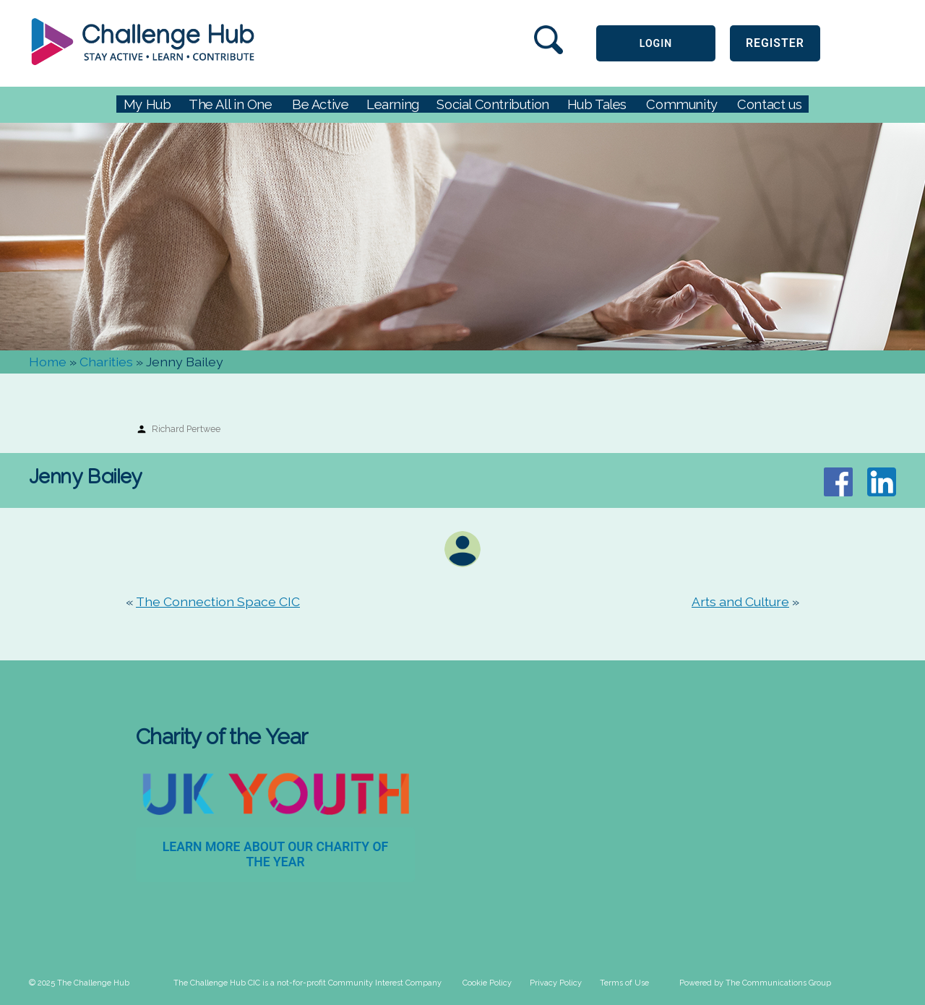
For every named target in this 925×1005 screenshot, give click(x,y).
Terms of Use (624, 983)
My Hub (147, 104)
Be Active (320, 104)
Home (47, 361)
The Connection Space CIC (218, 601)
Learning (392, 104)
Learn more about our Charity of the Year (276, 854)
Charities (106, 361)
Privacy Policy (556, 983)
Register (775, 43)
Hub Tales (597, 104)
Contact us (769, 104)
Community (681, 104)
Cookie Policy (487, 983)
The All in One (230, 104)
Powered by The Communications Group (755, 983)
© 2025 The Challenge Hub (79, 983)
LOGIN (656, 43)
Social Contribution (492, 104)
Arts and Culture (740, 601)
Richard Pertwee (186, 428)
